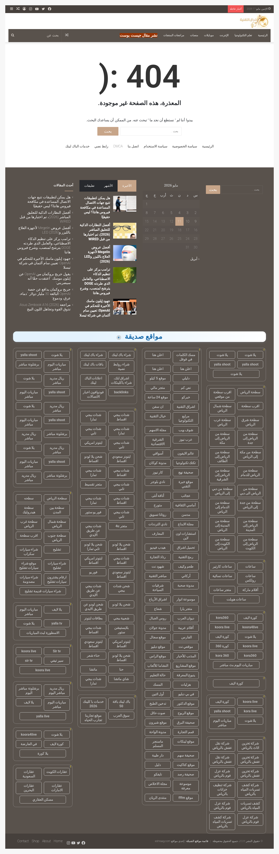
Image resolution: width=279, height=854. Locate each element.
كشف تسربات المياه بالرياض (250, 805)
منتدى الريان (157, 798)
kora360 (222, 618)
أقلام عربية (185, 628)
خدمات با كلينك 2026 (93, 704)
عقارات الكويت (56, 772)
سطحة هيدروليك (29, 510)
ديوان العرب (185, 618)
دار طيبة (158, 755)
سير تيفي (56, 661)
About (46, 841)
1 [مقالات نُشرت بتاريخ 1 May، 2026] (147, 204)
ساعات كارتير (222, 566)
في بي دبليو (185, 694)
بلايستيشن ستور (121, 630)
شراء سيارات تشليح (57, 565)
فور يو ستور (93, 512)
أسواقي (158, 453)
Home (58, 841)
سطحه (29, 498)
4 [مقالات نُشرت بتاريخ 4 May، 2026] (179, 213)
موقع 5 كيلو (158, 378)
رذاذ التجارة (158, 557)
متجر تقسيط (93, 484)
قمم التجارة (186, 732)
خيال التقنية (158, 416)
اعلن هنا (157, 355)
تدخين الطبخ (157, 704)
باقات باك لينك (93, 364)
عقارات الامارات (57, 788)
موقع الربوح (186, 713)
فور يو (93, 572)
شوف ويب (185, 430)
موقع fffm (185, 798)
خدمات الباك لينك (77, 146)
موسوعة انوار (185, 599)
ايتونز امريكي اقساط (93, 560)
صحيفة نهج (185, 472)
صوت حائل (157, 713)
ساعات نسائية (222, 576)
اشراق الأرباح (158, 599)
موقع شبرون (158, 723)
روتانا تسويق (157, 515)
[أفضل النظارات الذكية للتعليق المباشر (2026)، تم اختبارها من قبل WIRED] (124, 231)
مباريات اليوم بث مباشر (236, 665)
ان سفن (157, 407)
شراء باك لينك (121, 355)
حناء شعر (93, 656)
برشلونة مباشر (29, 364)
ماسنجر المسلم (157, 743)
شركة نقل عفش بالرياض (222, 745)
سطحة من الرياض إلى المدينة (250, 525)
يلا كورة (43, 753)
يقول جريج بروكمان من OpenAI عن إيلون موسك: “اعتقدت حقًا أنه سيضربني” (45, 278)
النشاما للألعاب (157, 666)
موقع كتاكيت (186, 765)
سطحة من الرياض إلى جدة (250, 438)
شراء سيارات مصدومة (29, 579)
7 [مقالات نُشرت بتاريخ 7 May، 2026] (155, 213)
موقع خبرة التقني (185, 484)
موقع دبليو (157, 647)
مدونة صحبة (185, 585)
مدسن (185, 515)
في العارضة (29, 744)
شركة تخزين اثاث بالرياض (250, 745)
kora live (250, 711)
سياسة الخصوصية (184, 146)
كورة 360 (222, 646)
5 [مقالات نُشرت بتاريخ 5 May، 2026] (171, 213)
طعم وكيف (186, 566)
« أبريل (195, 259)
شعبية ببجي (121, 618)
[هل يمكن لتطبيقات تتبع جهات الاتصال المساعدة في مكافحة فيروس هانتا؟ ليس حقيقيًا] (124, 204)
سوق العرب (121, 716)
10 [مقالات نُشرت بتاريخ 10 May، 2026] (187, 221)
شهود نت (158, 566)
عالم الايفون (185, 453)
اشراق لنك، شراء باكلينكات (121, 380)
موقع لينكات (185, 741)
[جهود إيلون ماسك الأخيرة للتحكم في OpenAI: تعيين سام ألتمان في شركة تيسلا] (124, 307)
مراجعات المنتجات (173, 35)
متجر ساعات (222, 590)
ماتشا (93, 669)
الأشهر (108, 186)
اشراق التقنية (186, 407)
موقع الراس (157, 656)
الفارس (186, 637)
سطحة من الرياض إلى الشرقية (222, 474)
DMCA (118, 146)
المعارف (158, 534)
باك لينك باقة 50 (121, 704)
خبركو (186, 397)
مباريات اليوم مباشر (222, 723)
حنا (121, 669)
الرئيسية (263, 35)
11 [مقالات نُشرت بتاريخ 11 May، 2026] (179, 221)
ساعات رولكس (250, 578)
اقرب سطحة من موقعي (222, 394)
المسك (157, 685)
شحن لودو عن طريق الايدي (93, 606)
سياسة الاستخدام (155, 146)
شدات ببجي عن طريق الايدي (93, 530)
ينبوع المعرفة (186, 675)
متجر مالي (157, 388)
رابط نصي (101, 146)
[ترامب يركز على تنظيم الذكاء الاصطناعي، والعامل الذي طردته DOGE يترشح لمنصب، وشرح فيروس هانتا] (124, 275)
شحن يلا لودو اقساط (93, 459)
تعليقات (89, 186)
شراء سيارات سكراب (29, 551)
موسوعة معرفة (185, 786)
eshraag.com (162, 841)
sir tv (29, 661)
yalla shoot (250, 364)
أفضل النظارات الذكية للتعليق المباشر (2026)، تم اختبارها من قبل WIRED (45, 216)
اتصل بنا (133, 146)
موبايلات (209, 35)
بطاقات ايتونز (93, 618)
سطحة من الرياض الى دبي (250, 491)
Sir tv (57, 651)
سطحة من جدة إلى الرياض (250, 505)
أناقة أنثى (158, 496)
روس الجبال (157, 618)
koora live (222, 627)
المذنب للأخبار (186, 656)
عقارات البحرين (29, 788)
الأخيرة (126, 186)
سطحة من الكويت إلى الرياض (222, 543)
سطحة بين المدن (57, 510)
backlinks (121, 392)
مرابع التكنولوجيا (185, 418)
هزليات (186, 685)
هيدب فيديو (157, 548)
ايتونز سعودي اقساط (121, 459)
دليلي (185, 378)
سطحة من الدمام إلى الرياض (222, 507)
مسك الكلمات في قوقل (186, 357)
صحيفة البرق (186, 723)
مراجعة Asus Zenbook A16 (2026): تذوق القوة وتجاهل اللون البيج (45, 307)
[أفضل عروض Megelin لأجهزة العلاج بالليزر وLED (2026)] (124, 253)
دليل (158, 765)
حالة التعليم (158, 675)
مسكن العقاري (42, 800)
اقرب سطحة (250, 406)
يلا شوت (250, 355)
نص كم (186, 388)
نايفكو (158, 774)
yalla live (43, 716)
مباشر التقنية (158, 576)
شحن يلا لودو (121, 604)
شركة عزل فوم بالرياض (222, 773)
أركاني (185, 576)
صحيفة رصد (185, 774)
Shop (35, 841)
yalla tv (56, 623)
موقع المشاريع (186, 666)
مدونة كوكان (157, 463)
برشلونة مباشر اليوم (29, 690)
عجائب (185, 496)
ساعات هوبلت (236, 599)
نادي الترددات (157, 524)
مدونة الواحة (157, 732)
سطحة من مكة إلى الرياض (250, 454)
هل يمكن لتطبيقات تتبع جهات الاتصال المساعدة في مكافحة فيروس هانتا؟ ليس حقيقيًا (95, 207)
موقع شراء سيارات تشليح (29, 565)
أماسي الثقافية (185, 505)
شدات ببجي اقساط (121, 417)
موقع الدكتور (186, 704)
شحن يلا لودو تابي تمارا (93, 546)
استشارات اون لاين (186, 536)
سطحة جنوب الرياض (57, 538)
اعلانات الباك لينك (93, 380)
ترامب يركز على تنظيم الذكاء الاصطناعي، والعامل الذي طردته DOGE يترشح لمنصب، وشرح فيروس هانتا (44, 245)
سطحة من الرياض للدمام (250, 472)
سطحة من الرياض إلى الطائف (222, 456)
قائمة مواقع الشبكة (197, 841)
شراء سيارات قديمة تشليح (43, 591)
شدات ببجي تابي (93, 431)
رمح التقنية (185, 557)
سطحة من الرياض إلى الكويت (250, 543)
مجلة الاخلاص (157, 784)
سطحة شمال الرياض (222, 408)
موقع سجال (158, 637)
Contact (23, 841)
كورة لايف (250, 618)
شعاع (158, 609)
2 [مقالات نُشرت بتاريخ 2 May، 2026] (196, 213)
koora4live (250, 627)
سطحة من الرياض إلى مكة (222, 438)
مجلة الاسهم (157, 430)
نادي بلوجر (157, 482)
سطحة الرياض (250, 392)
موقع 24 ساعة (158, 397)
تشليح (57, 549)
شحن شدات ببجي (121, 588)
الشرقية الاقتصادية (158, 442)
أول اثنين (158, 694)
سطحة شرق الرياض (250, 422)
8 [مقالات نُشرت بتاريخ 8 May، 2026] (147, 213)
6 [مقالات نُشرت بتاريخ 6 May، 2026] (163, 213)
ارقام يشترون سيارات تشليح (57, 579)
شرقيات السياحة (158, 587)
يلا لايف (57, 609)
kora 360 (222, 656)
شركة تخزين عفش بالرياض (250, 759)
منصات (194, 35)
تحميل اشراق (186, 548)
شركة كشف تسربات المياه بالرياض (250, 789)
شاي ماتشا (121, 679)
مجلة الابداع (186, 524)
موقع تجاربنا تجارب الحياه (93, 718)
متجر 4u (121, 526)
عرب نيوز (185, 440)
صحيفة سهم (185, 755)
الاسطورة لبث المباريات (42, 633)
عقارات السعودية (29, 774)
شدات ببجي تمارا (93, 417)
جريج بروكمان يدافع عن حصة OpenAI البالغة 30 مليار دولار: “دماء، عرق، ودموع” (45, 293)
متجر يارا (185, 609)
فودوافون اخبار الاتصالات (93, 394)
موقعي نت (185, 647)
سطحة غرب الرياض (222, 422)
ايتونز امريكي (93, 443)
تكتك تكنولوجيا (186, 463)
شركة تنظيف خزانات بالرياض (222, 789)
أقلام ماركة (250, 590)
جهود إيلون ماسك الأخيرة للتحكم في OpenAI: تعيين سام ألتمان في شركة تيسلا (44, 263)
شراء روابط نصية (121, 366)
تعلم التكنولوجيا (243, 35)
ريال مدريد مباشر (57, 380)
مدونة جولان (157, 628)
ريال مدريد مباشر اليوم (57, 690)
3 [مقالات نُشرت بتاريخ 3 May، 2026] (187, 213)
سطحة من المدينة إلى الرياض (222, 525)
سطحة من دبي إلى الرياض (222, 491)
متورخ (158, 505)
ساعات (250, 566)
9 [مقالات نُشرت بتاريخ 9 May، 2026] (196, 221)
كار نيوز (158, 472)
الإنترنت (224, 35)
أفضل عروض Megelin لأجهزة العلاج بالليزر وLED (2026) (44, 230)
